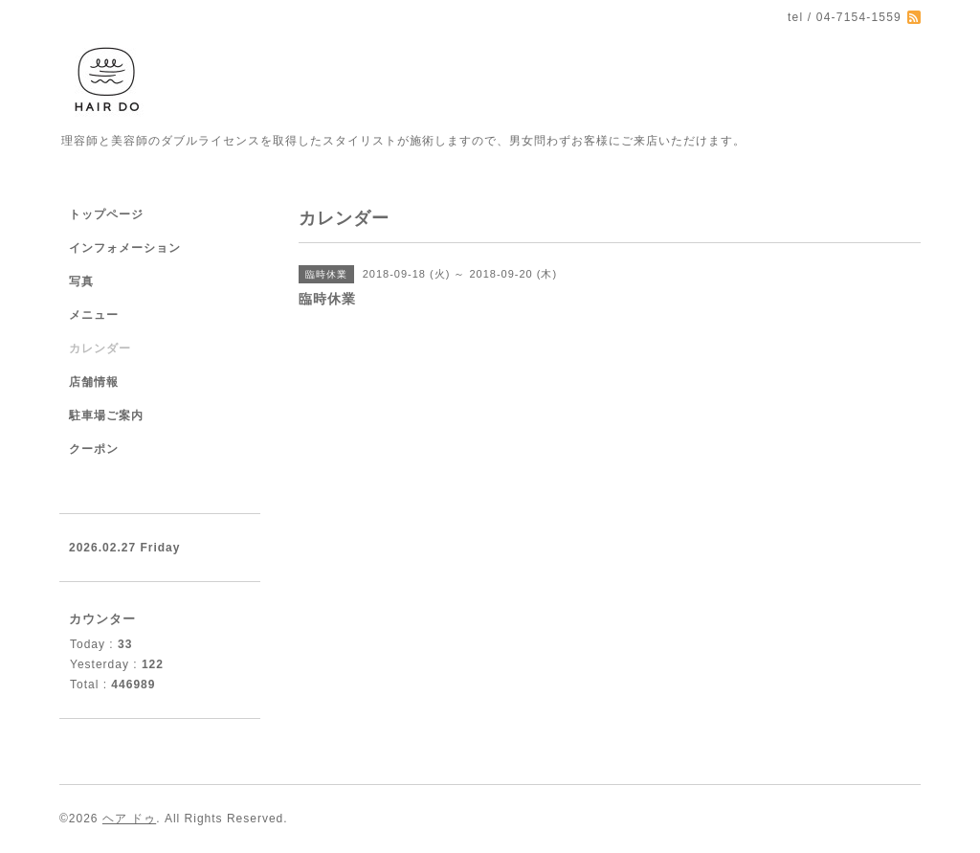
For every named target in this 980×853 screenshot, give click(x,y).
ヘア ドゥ (129, 818)
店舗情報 (94, 382)
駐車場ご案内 (106, 415)
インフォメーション (125, 248)
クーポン (94, 449)
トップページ (106, 214)
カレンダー (100, 348)
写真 (81, 281)
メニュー (94, 315)
